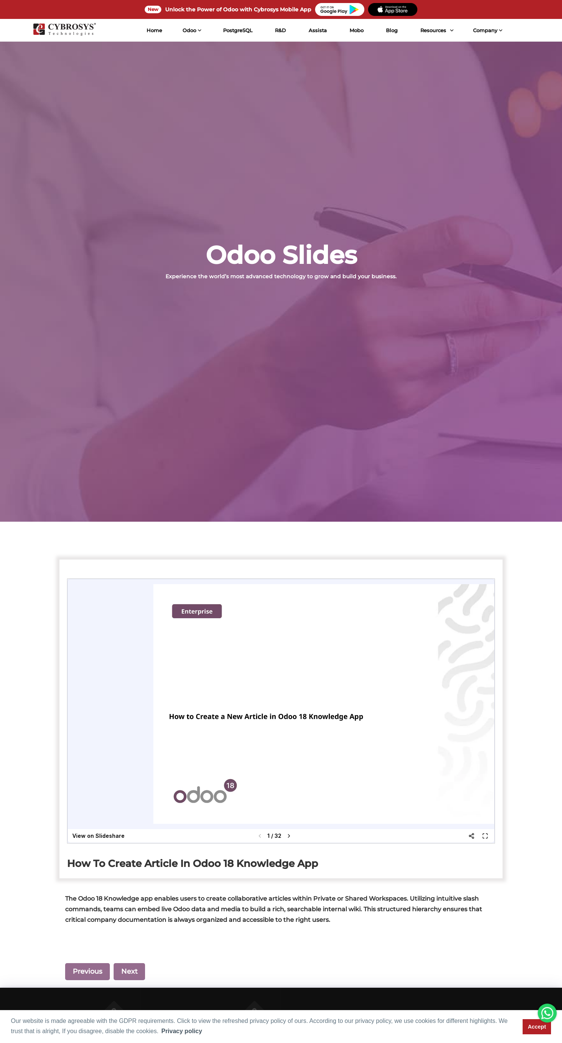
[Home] (63, 30)
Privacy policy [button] (181, 1031)
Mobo (355, 30)
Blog (391, 30)
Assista (317, 30)
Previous (87, 971)
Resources (432, 30)
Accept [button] (537, 1027)
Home (153, 30)
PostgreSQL (236, 30)
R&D (279, 30)
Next (129, 971)
